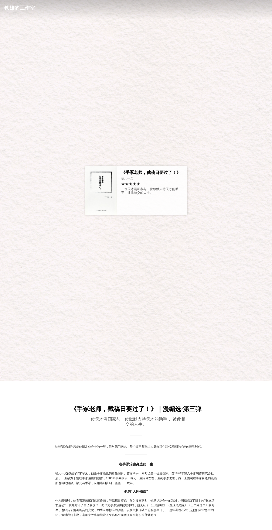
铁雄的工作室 (19, 8)
